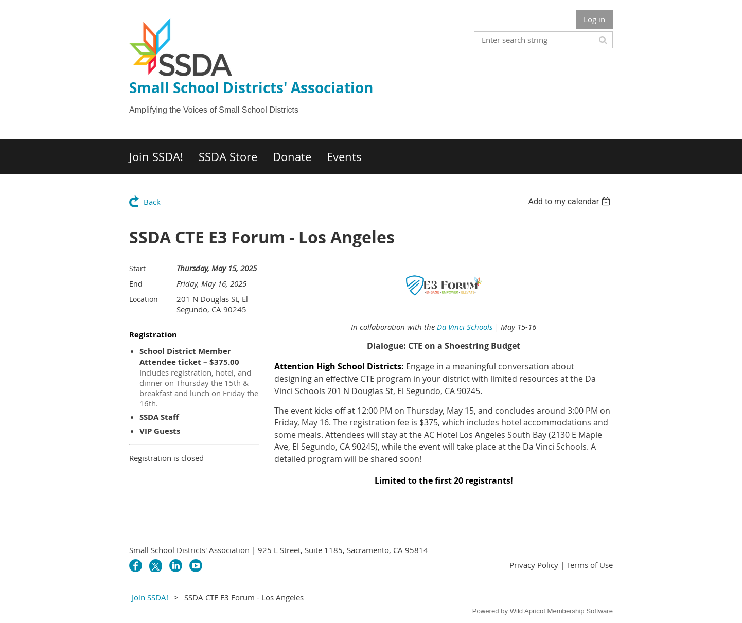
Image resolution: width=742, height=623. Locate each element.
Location (143, 299)
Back (152, 202)
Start (137, 268)
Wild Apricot (527, 611)
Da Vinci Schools (464, 327)
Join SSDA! (150, 597)
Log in (594, 19)
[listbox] (570, 201)
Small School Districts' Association (251, 88)
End (136, 284)
